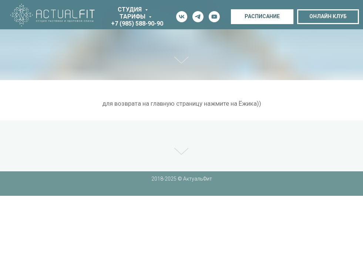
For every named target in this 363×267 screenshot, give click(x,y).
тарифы (133, 16)
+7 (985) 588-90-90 (137, 23)
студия (130, 9)
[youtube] (214, 16)
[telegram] (198, 16)
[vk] (181, 16)
